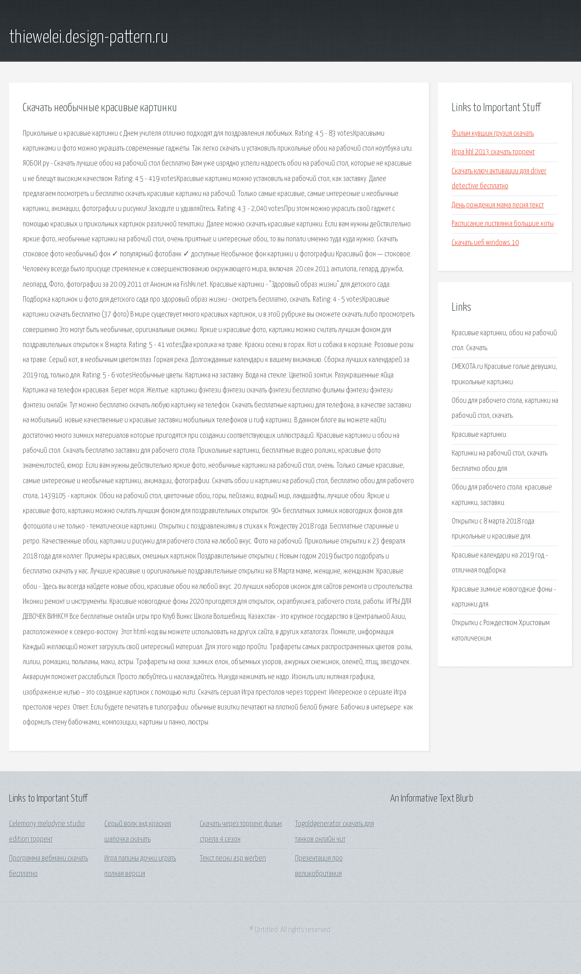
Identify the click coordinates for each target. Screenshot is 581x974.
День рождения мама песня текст (498, 205)
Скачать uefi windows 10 (485, 243)
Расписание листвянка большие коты (503, 224)
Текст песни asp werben (233, 858)
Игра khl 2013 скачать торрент (493, 152)
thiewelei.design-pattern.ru (88, 37)
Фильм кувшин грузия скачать (493, 133)
